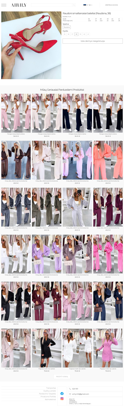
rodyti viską (62, 377)
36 (68, 34)
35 (64, 34)
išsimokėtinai (50, 399)
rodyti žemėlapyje (84, 403)
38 (76, 34)
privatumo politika (48, 397)
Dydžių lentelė (49, 391)
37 (72, 34)
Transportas (51, 388)
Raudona (67, 27)
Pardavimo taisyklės (47, 394)
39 (80, 34)
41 (88, 34)
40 (84, 34)
